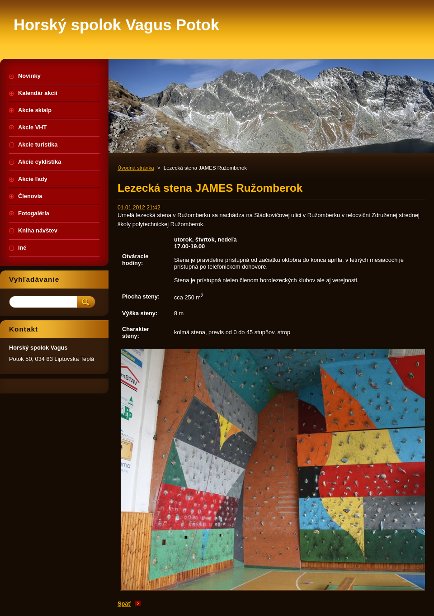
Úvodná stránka (136, 168)
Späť (124, 603)
